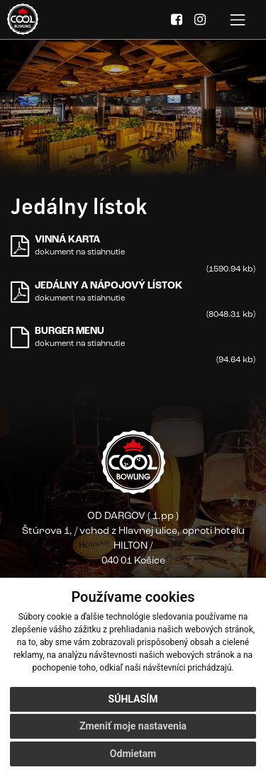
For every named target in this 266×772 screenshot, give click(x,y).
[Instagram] (200, 21)
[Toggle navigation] (238, 19)
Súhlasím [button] (133, 699)
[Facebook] (176, 21)
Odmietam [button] (133, 753)
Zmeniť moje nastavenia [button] (133, 726)
